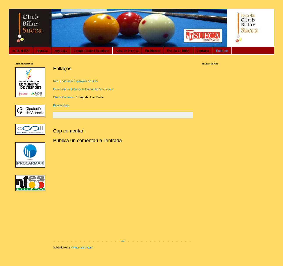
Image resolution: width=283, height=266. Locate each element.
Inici (122, 241)
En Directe (153, 50)
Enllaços (222, 50)
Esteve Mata (61, 105)
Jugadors (60, 50)
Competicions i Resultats (91, 50)
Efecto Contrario (63, 97)
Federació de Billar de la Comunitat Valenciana (83, 89)
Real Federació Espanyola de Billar (75, 81)
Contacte (203, 50)
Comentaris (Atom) (82, 247)
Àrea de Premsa (127, 50)
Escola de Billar (178, 50)
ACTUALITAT (21, 50)
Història (42, 50)
